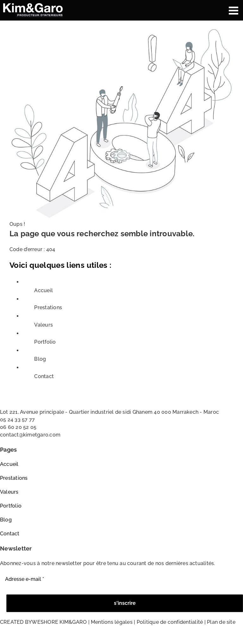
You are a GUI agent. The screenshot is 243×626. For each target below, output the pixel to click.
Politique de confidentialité (170, 622)
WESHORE (45, 622)
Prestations (48, 307)
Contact (44, 376)
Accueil (43, 290)
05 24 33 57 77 (17, 420)
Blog (40, 359)
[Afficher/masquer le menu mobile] (234, 10)
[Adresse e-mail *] (121, 579)
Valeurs (43, 325)
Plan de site (221, 622)
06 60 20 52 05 (18, 427)
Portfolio (45, 342)
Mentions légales (112, 622)
